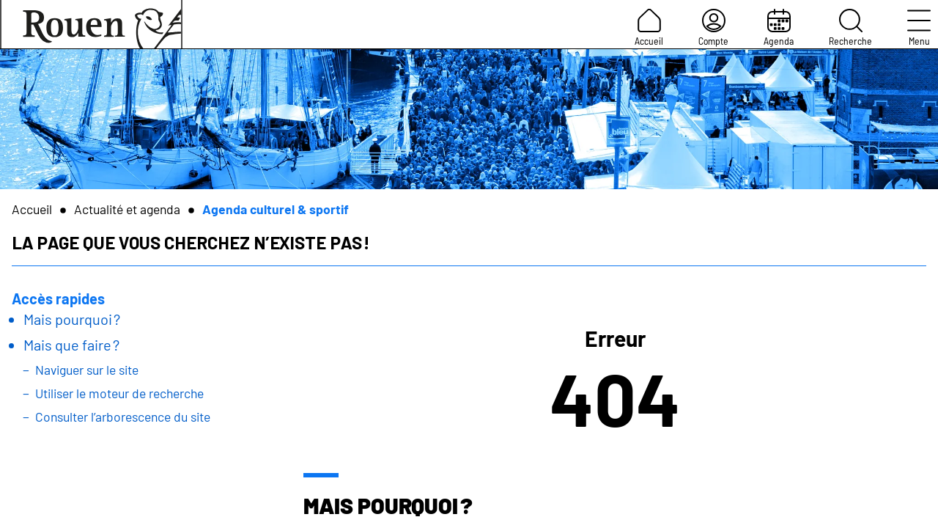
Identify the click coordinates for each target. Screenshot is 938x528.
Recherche (850, 28)
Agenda (779, 28)
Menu (919, 28)
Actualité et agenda (127, 209)
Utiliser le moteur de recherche (119, 393)
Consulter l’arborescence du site (122, 416)
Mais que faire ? (71, 344)
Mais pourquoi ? (71, 319)
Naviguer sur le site (87, 370)
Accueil (649, 28)
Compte (713, 28)
